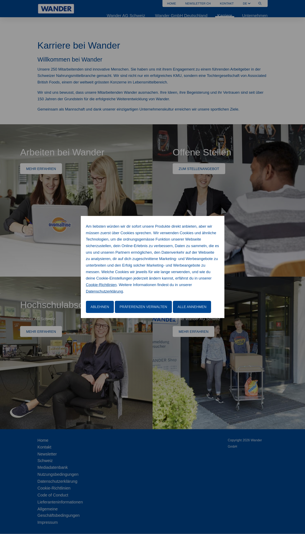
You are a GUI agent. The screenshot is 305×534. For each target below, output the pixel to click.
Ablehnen (100, 307)
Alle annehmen (192, 307)
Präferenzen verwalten (143, 307)
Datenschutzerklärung (104, 291)
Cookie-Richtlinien (101, 285)
